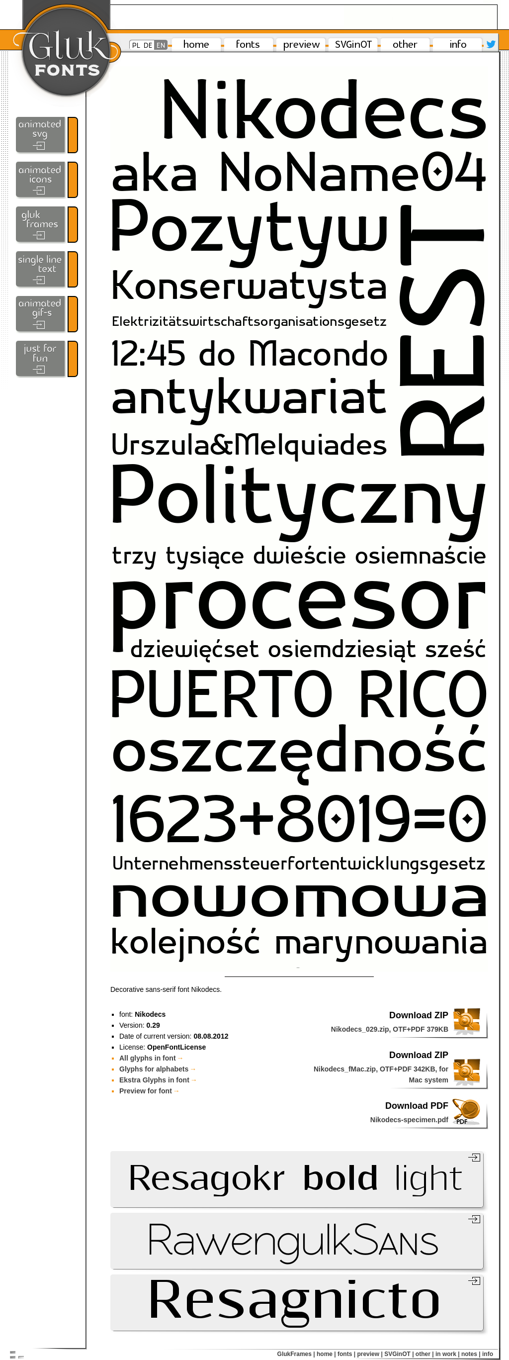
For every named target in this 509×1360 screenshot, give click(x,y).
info (487, 1354)
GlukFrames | (296, 1354)
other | (425, 1354)
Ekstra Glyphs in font (158, 1080)
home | (326, 1354)
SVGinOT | (399, 1354)
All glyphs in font (151, 1058)
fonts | (346, 1354)
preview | (369, 1354)
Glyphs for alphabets (157, 1069)
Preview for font (149, 1091)
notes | (471, 1354)
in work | (447, 1354)
